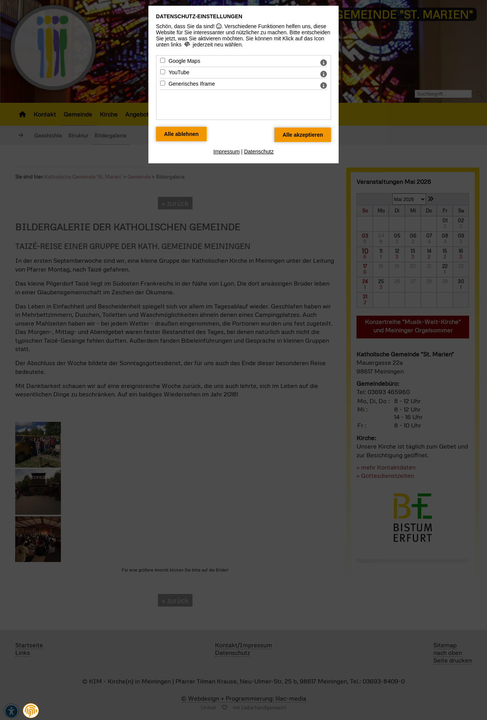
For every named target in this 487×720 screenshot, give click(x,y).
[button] (31, 711)
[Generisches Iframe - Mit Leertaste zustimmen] (162, 83)
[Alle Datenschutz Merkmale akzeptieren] (302, 135)
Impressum (226, 151)
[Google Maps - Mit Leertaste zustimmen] (162, 60)
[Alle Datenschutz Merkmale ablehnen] (181, 134)
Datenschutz (259, 151)
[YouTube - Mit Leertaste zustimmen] (162, 71)
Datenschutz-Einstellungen (199, 16)
